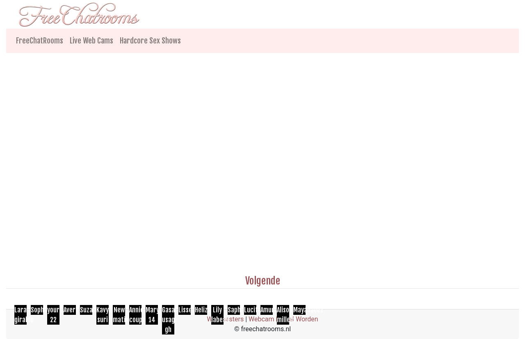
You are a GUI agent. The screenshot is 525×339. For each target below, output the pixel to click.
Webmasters (225, 319)
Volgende (262, 281)
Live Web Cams (91, 40)
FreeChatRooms (39, 40)
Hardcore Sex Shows (150, 40)
